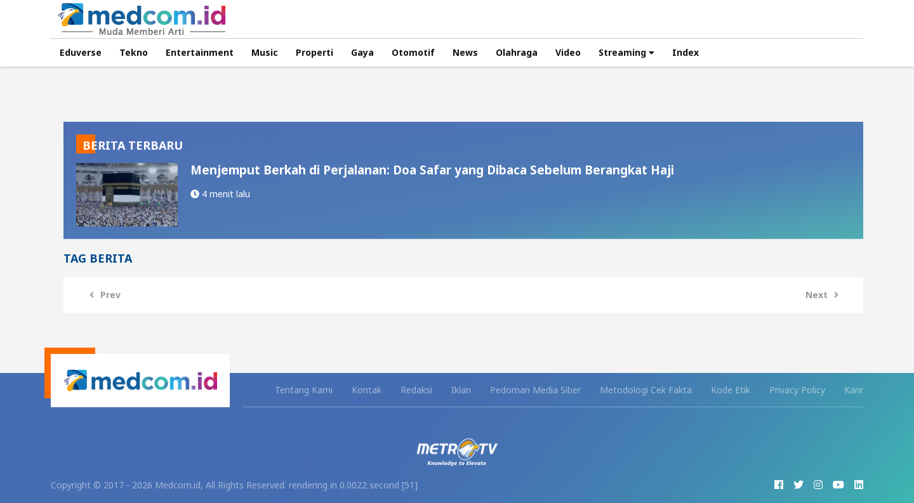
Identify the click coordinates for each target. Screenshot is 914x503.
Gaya (362, 52)
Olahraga (517, 52)
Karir (853, 390)
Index (685, 52)
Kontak (366, 390)
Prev (102, 295)
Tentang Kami (304, 390)
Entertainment (200, 52)
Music (264, 52)
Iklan (461, 390)
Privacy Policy (797, 390)
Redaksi (416, 390)
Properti (314, 52)
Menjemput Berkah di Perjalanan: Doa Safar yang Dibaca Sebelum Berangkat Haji (432, 170)
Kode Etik (730, 390)
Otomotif (413, 52)
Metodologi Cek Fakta (646, 390)
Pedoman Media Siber (535, 390)
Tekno (133, 52)
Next (825, 295)
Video (568, 52)
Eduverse (81, 52)
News (465, 52)
